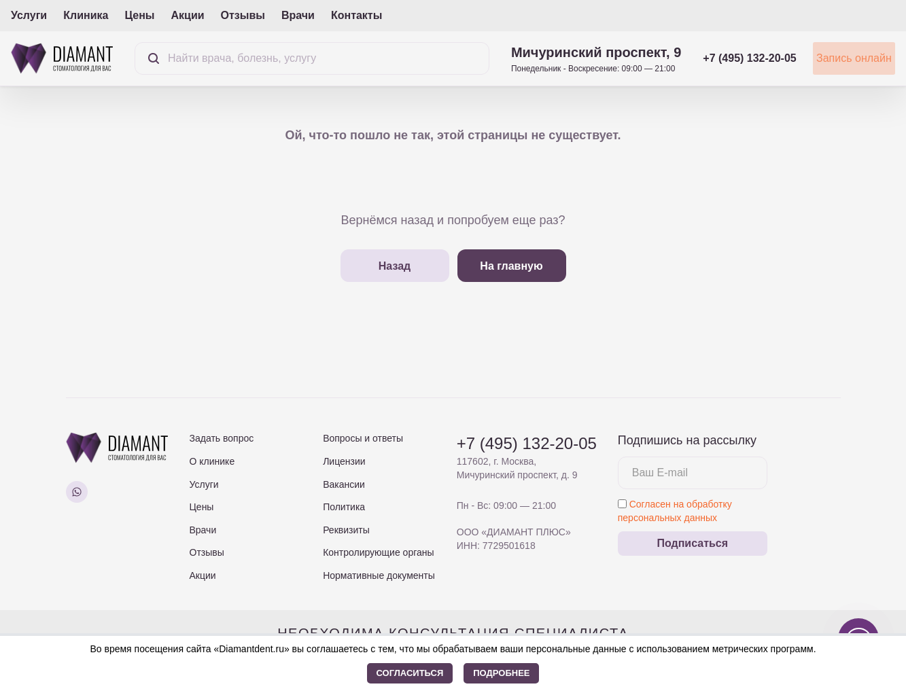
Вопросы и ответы (363, 438)
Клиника (85, 15)
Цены (139, 15)
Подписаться (692, 543)
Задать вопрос (222, 438)
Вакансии (344, 484)
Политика (344, 506)
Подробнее (501, 673)
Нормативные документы (379, 575)
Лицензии (344, 461)
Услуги (29, 15)
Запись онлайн (838, 58)
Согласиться (410, 673)
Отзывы (243, 15)
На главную (511, 266)
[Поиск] (296, 58)
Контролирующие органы (378, 552)
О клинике (212, 461)
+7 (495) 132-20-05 (718, 58)
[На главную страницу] (62, 58)
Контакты (356, 15)
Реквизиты (346, 530)
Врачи (298, 15)
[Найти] (153, 58)
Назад (395, 266)
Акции (187, 15)
